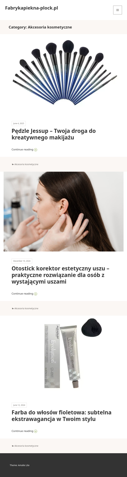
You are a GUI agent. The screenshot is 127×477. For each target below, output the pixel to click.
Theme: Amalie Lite (19, 465)
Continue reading (57, 149)
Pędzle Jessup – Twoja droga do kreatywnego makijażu (54, 134)
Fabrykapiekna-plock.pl (31, 8)
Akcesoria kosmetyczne (26, 164)
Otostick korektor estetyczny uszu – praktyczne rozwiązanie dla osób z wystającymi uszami (60, 275)
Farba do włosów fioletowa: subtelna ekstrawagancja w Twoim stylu (62, 416)
